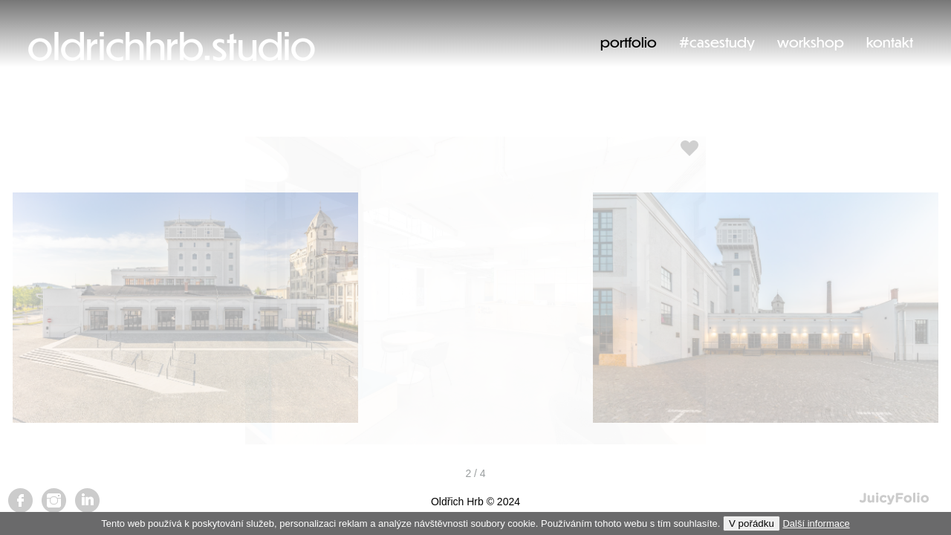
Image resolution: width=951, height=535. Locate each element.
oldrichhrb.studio (171, 45)
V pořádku (751, 523)
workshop (810, 42)
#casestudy (717, 42)
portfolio (628, 42)
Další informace (815, 523)
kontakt (889, 42)
